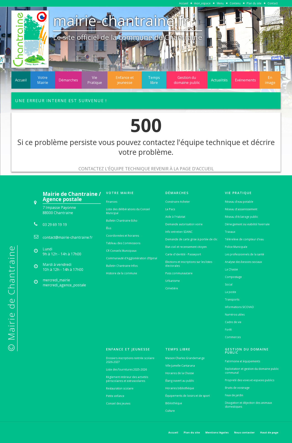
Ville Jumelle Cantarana (180, 366)
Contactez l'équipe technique (114, 169)
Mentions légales (217, 432)
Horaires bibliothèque (179, 388)
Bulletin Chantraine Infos (122, 266)
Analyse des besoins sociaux (243, 262)
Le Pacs (170, 209)
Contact (273, 3)
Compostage (233, 277)
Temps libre (154, 80)
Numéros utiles (235, 314)
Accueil (183, 3)
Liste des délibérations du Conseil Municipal (128, 211)
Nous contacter (244, 432)
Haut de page (269, 432)
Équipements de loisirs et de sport (187, 396)
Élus (108, 228)
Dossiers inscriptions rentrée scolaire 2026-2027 (130, 360)
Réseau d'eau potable (239, 202)
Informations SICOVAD (239, 307)
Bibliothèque (173, 403)
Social (228, 284)
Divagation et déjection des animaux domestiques (248, 405)
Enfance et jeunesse (125, 80)
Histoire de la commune (121, 273)
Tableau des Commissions (123, 243)
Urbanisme (172, 281)
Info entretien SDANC (179, 232)
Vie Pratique (94, 80)
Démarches (68, 80)
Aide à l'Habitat (175, 217)
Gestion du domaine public (187, 80)
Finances (111, 202)
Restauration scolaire (119, 388)
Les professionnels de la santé (244, 254)
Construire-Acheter (177, 202)
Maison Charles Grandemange (185, 358)
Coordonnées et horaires (122, 236)
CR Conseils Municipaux (121, 251)
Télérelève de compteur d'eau (244, 239)
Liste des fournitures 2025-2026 (126, 369)
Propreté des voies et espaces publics (249, 380)
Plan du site (254, 3)
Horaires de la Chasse (179, 373)
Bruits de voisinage (237, 388)
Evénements (245, 80)
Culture (170, 411)
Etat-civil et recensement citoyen (186, 247)
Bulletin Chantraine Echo (121, 221)
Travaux (230, 232)
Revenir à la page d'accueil (182, 169)
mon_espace (202, 3)
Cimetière (171, 288)
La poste (230, 292)
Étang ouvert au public (179, 381)
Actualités (219, 80)
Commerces (233, 337)
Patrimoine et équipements (242, 361)
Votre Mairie (42, 80)
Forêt (228, 330)
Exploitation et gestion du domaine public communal (252, 371)
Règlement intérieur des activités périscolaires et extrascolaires (127, 379)
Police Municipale (236, 247)
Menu (220, 3)
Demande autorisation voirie (184, 224)
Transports (232, 299)
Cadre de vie (233, 322)
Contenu (235, 3)
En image (270, 80)
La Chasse (231, 269)
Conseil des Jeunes (118, 403)
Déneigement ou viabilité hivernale (247, 224)
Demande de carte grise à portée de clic (191, 239)
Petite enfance (115, 396)
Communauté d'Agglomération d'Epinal (131, 258)
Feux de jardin (234, 395)
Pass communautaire (179, 273)
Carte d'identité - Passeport (183, 254)
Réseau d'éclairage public (241, 217)
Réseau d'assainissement (241, 209)
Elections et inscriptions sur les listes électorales (188, 264)
